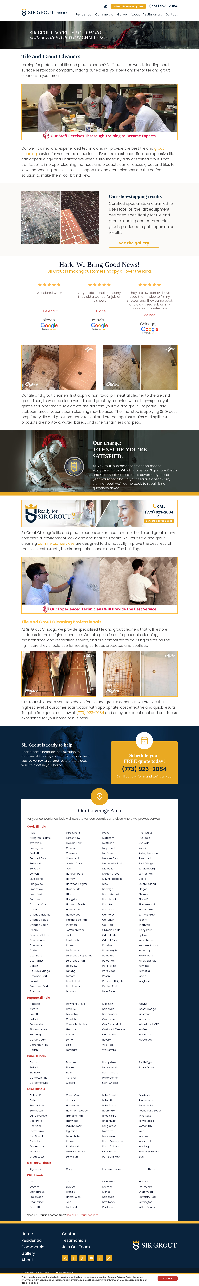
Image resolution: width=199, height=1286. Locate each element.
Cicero (34, 930)
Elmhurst (71, 1009)
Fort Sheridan (38, 1136)
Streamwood (147, 904)
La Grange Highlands (79, 955)
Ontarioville (109, 1034)
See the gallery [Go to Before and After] (134, 243)
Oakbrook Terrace (113, 1029)
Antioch (34, 1100)
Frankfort (71, 1191)
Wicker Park (146, 955)
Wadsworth (146, 1136)
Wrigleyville (145, 981)
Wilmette (144, 966)
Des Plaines (37, 960)
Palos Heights (110, 950)
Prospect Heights (112, 981)
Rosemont (145, 858)
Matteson (108, 843)
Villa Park (107, 1044)
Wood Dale (145, 1034)
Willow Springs (147, 960)
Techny (143, 919)
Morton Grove (110, 873)
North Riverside (111, 894)
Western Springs (149, 945)
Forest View (73, 838)
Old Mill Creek (110, 1151)
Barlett (34, 1014)
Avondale (36, 843)
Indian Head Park (76, 919)
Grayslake (36, 1151)
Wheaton (144, 1019)
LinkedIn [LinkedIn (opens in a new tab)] (100, 1258)
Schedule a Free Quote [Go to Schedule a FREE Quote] (159, 520)
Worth (142, 976)
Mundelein (108, 1136)
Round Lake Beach (150, 1110)
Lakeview (71, 966)
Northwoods (109, 1014)
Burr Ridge (36, 1034)
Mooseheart (109, 1067)
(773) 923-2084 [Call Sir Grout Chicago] (163, 6)
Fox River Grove (111, 1169)
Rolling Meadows (149, 853)
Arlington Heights (40, 838)
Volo (141, 1131)
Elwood (70, 1186)
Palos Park (108, 960)
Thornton (144, 925)
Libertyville (108, 1110)
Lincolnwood (74, 986)
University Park (147, 1197)
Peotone (107, 1207)
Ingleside (71, 1131)
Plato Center (110, 1077)
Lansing (70, 971)
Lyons (105, 832)
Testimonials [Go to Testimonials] (152, 14)
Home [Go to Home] (27, 1234)
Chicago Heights (40, 914)
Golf (68, 868)
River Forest (109, 991)
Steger (143, 889)
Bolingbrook (37, 1191)
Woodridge (146, 1039)
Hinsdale (71, 1029)
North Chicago (111, 1146)
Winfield (143, 1029)
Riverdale (144, 838)
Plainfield (144, 1181)
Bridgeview (36, 884)
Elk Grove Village (40, 971)
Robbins (144, 848)
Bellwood (35, 863)
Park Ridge (109, 971)
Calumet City (38, 904)
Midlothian (108, 868)
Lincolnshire (109, 1115)
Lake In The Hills (148, 1169)
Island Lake (73, 1136)
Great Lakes (37, 1156)
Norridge (107, 889)
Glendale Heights (76, 1024)
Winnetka (144, 971)
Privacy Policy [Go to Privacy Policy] (125, 1277)
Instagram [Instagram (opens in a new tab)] (65, 1258)
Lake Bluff (72, 1156)
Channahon (37, 1202)
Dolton (34, 966)
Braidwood (36, 1197)
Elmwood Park (38, 976)
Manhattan (109, 1181)
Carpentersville (39, 1083)
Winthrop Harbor (149, 1151)
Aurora (34, 1009)
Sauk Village (146, 863)
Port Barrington (111, 1156)
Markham (108, 838)
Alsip (32, 832)
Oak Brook (108, 1019)
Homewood (73, 914)
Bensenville (36, 1024)
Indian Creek (74, 1126)
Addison (35, 1004)
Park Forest (109, 966)
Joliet (69, 1202)
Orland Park (109, 940)
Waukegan (145, 1146)
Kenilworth (72, 940)
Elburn (70, 1067)
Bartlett (34, 853)
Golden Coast (74, 863)
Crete (33, 950)
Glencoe (71, 848)
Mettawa (107, 1131)
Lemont (70, 976)
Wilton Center (147, 1207)
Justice (70, 935)
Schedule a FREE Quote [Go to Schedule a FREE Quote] (128, 6)
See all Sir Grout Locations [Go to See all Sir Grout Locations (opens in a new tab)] (82, 1215)
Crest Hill (35, 1207)
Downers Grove (75, 1004)
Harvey (70, 879)
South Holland (147, 884)
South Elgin (145, 1062)
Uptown (143, 935)
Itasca (70, 1034)
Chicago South (39, 925)
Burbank (35, 899)
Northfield (108, 904)
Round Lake (146, 1105)
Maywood (108, 848)
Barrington (36, 848)
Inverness (72, 925)
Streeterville (146, 909)
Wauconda (146, 1141)
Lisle (68, 1044)
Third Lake (145, 1115)
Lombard (72, 1050)
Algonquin (36, 1169)
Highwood (72, 1121)
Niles (105, 884)
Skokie (142, 879)
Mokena (107, 1186)
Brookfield (36, 894)
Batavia (34, 1019)
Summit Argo (147, 914)
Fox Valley (72, 1014)
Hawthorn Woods (77, 1110)
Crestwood (37, 945)
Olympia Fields (111, 930)
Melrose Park (110, 858)
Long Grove (109, 1126)
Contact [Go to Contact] (171, 14)
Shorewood (146, 1191)
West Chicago (147, 1009)
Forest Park (73, 832)
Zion (141, 1156)
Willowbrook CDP (149, 1024)
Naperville (108, 1009)
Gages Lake (37, 1146)
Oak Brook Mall (111, 1024)
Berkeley (35, 868)
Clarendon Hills (39, 1044)
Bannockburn (38, 1105)
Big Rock (35, 1072)
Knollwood (72, 1146)
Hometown (73, 909)
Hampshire (109, 1062)
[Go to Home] (46, 12)
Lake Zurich (109, 1105)
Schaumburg (147, 868)
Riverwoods (146, 1100)
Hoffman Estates (76, 904)
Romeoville (145, 1186)
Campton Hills (38, 1077)
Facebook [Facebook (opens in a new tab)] (74, 1258)
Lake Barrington (76, 1151)
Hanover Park (74, 873)
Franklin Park (74, 843)
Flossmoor (36, 991)
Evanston (35, 981)
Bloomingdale (38, 1029)
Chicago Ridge (39, 919)
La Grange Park (75, 960)
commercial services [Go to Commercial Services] (56, 543)
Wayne (143, 1004)
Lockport (71, 1207)
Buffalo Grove (38, 1115)
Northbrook (109, 899)
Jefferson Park (75, 930)
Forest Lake (37, 1131)
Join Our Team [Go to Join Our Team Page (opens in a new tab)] (76, 1247)
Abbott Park (37, 1095)
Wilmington (145, 1202)
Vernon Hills (146, 1126)
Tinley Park (145, 930)
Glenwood (72, 858)
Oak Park (107, 925)
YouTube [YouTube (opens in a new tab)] (91, 1258)
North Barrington (112, 1141)
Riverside (144, 843)
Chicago (35, 909)
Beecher (35, 1186)
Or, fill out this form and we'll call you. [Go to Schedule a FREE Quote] (144, 776)
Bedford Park (38, 858)
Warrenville (109, 1050)
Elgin (69, 1072)
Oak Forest (109, 914)
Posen (106, 976)
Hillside (70, 894)
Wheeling (144, 950)
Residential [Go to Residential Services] (84, 14)
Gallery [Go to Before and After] (122, 14)
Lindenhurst (109, 1121)
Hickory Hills (73, 889)
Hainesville (72, 1105)
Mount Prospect (112, 879)
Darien (34, 1050)
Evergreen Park (39, 986)
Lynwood (71, 991)
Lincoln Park (73, 981)
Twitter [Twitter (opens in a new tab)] (82, 1258)
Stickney (144, 894)
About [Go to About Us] (135, 14)
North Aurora (110, 1072)
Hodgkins (71, 899)
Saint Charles (110, 1083)
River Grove (146, 832)
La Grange (72, 950)
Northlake (108, 909)
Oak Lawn (108, 919)
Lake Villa (108, 1100)
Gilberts (70, 1083)
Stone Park (145, 899)
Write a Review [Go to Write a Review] (105, 6)
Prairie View (146, 1095)
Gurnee (70, 1100)
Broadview (36, 889)
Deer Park (36, 955)
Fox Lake (35, 1141)
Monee (106, 1191)
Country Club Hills (40, 935)
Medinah (107, 1004)
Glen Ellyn (72, 1019)
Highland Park (74, 1115)
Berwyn (34, 873)
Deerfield (35, 1126)
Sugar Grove (146, 1067)
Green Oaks (73, 1095)
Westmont (145, 1014)
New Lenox (108, 1202)
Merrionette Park (112, 863)
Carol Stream (38, 1039)
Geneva (71, 1077)
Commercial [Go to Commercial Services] (104, 14)
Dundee (71, 1062)
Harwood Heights (76, 884)
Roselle (106, 1039)
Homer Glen (73, 1197)
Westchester (146, 940)
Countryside (37, 940)
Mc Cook (107, 853)
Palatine (107, 945)
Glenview (71, 853)
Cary (69, 1169)
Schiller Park (146, 873)
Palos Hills (108, 955)
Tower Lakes (146, 1121)
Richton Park (110, 986)
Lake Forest (109, 1095)
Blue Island (36, 879)
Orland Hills (109, 935)
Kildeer (70, 945)
